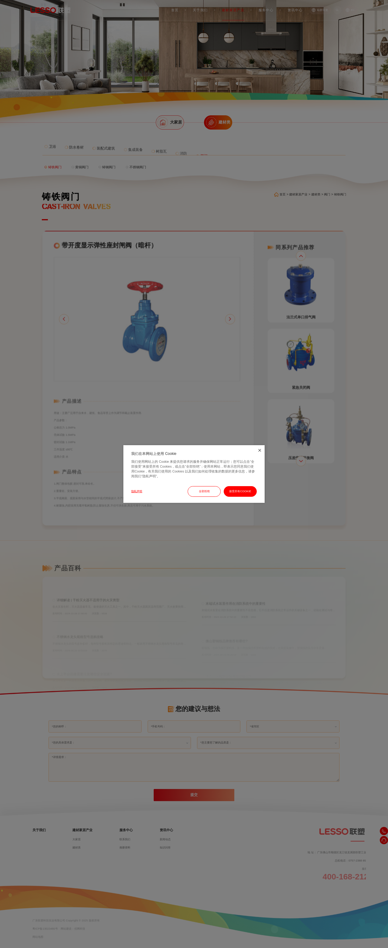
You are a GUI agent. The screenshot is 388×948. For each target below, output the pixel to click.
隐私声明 (136, 491)
